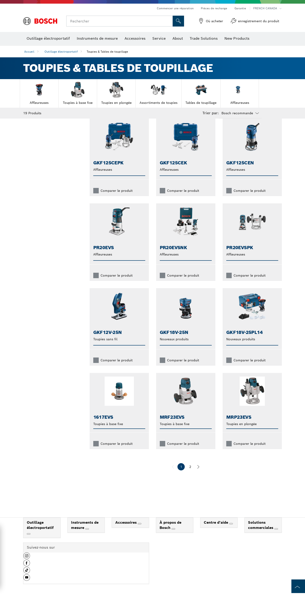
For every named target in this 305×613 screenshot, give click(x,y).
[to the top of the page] (298, 586)
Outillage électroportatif (61, 51)
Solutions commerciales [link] (261, 532)
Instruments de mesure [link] (84, 532)
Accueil (29, 51)
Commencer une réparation (175, 8)
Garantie (240, 8)
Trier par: (210, 113)
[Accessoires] (139, 531)
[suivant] (198, 474)
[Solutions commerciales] (276, 536)
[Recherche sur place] (178, 21)
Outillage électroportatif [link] (40, 532)
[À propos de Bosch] (173, 536)
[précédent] (173, 474)
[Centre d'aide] (231, 531)
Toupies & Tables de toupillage (107, 51)
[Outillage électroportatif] (28, 541)
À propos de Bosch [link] (170, 532)
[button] (26, 565)
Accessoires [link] (126, 529)
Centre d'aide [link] (216, 529)
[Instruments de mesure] (87, 536)
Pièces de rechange (214, 8)
